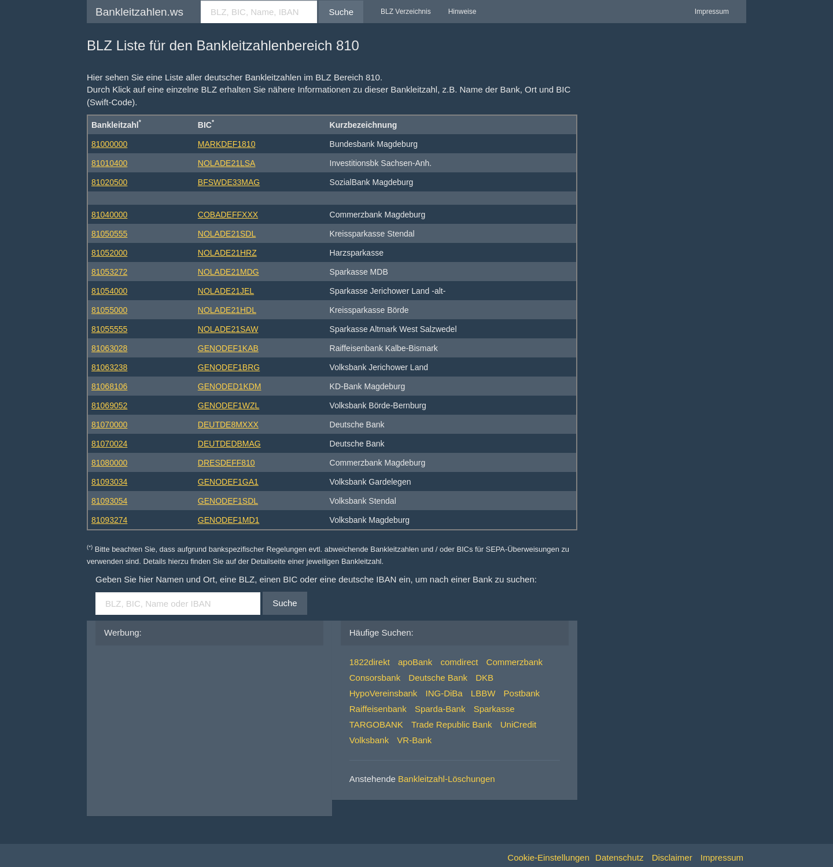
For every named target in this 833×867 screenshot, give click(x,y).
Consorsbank (374, 677)
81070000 (109, 424)
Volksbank (369, 740)
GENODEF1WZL (229, 405)
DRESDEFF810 (226, 462)
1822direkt (369, 662)
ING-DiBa (444, 693)
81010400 (109, 163)
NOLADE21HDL (227, 310)
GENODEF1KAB (228, 348)
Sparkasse (494, 709)
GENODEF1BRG (229, 367)
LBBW (483, 693)
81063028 (109, 348)
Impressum (712, 12)
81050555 (109, 233)
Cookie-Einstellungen (548, 857)
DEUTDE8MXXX (228, 424)
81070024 (109, 443)
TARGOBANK (376, 724)
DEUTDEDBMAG (229, 443)
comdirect (459, 662)
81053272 (109, 271)
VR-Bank (414, 740)
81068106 (109, 386)
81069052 (109, 405)
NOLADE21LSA (227, 163)
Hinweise (462, 12)
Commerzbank (514, 662)
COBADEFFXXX (228, 214)
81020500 (109, 182)
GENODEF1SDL (228, 501)
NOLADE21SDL (227, 233)
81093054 (109, 501)
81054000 (109, 291)
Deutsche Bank (437, 677)
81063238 (109, 367)
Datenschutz (619, 857)
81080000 (109, 462)
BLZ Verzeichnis (406, 12)
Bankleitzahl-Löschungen (446, 779)
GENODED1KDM (229, 386)
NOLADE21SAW (228, 329)
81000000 (109, 144)
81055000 (109, 310)
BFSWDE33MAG (229, 182)
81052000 (109, 252)
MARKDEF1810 (227, 144)
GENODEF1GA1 (228, 481)
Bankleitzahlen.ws (139, 12)
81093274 (109, 520)
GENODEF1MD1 (229, 520)
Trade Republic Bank (451, 724)
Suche (341, 12)
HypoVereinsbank (383, 693)
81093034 (109, 481)
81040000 (109, 214)
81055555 (109, 329)
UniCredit (518, 724)
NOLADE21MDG (228, 271)
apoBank (415, 662)
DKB (484, 677)
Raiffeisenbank (378, 709)
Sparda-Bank (440, 709)
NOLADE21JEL (226, 291)
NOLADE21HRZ (227, 252)
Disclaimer (672, 857)
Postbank (522, 693)
